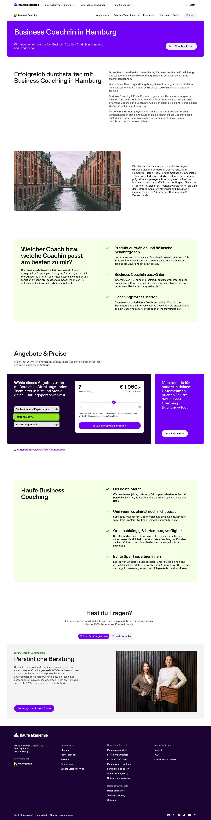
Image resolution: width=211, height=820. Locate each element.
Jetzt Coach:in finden (181, 46)
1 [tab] (105, 434)
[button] (191, 5)
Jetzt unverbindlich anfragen (109, 425)
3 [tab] (114, 434)
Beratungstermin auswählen (34, 708)
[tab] (93, 636)
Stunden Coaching (86, 391)
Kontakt (190, 15)
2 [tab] (109, 434)
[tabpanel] (109, 407)
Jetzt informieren (174, 433)
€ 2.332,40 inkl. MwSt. (131, 391)
